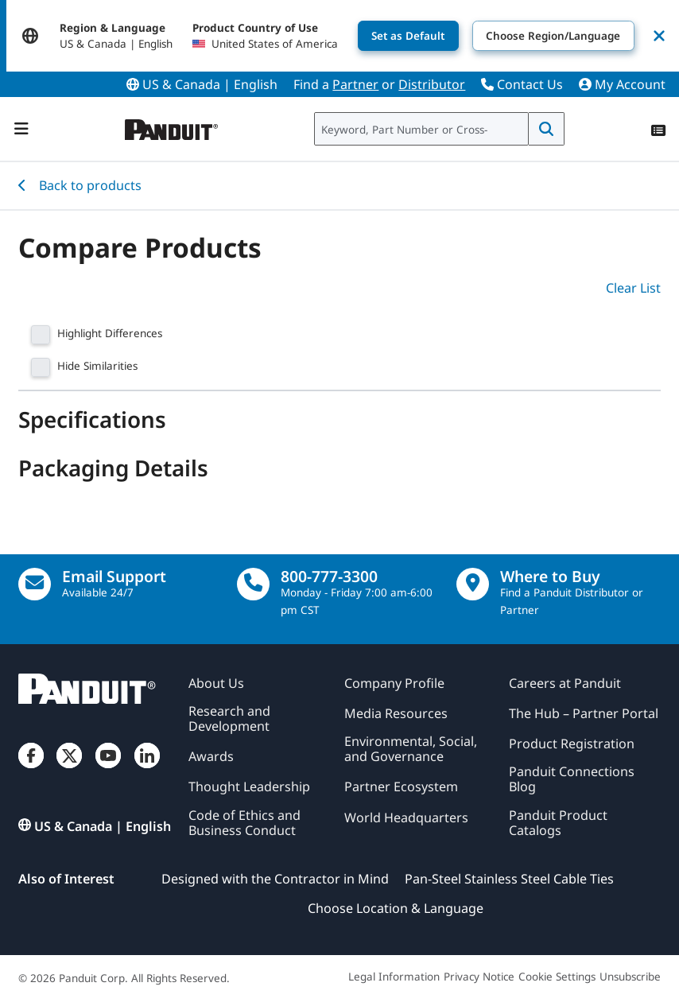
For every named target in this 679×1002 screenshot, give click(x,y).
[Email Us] (34, 584)
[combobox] (421, 129)
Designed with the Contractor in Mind (275, 878)
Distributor (431, 84)
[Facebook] (31, 768)
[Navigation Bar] (21, 129)
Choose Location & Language (395, 908)
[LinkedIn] (147, 768)
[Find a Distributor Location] (472, 584)
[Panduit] (172, 126)
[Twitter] (69, 768)
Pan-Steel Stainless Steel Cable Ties (509, 878)
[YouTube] (108, 768)
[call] (253, 584)
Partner (355, 84)
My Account (622, 84)
